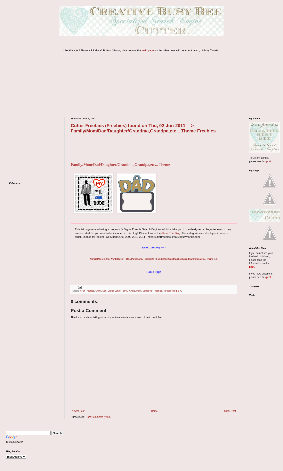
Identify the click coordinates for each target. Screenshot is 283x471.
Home (154, 411)
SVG (180, 290)
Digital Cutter (114, 290)
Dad (104, 290)
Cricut (98, 290)
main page (148, 50)
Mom (138, 290)
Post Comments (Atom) (98, 417)
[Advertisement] (141, 84)
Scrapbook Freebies (152, 290)
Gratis (132, 290)
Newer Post (78, 411)
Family (125, 290)
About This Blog (170, 233)
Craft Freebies (87, 290)
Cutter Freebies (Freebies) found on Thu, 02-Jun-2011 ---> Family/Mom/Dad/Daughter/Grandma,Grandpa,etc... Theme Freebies (143, 128)
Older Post (230, 411)
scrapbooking (170, 290)
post (268, 161)
